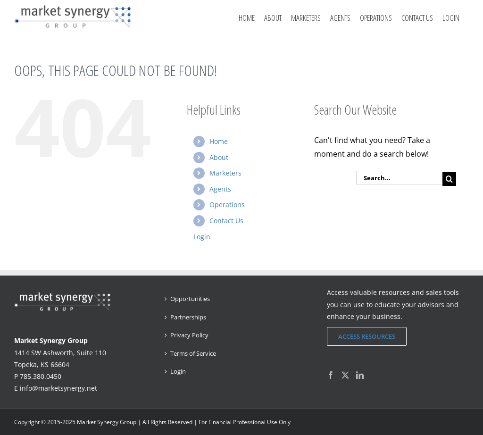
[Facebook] (330, 375)
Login (450, 17)
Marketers (225, 172)
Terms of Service (193, 353)
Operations (227, 204)
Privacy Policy (189, 335)
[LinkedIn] (360, 375)
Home (218, 141)
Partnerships (188, 317)
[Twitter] (345, 375)
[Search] (449, 179)
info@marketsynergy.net (58, 388)
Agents (220, 188)
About (218, 157)
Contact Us (226, 220)
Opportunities (190, 298)
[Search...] (399, 177)
